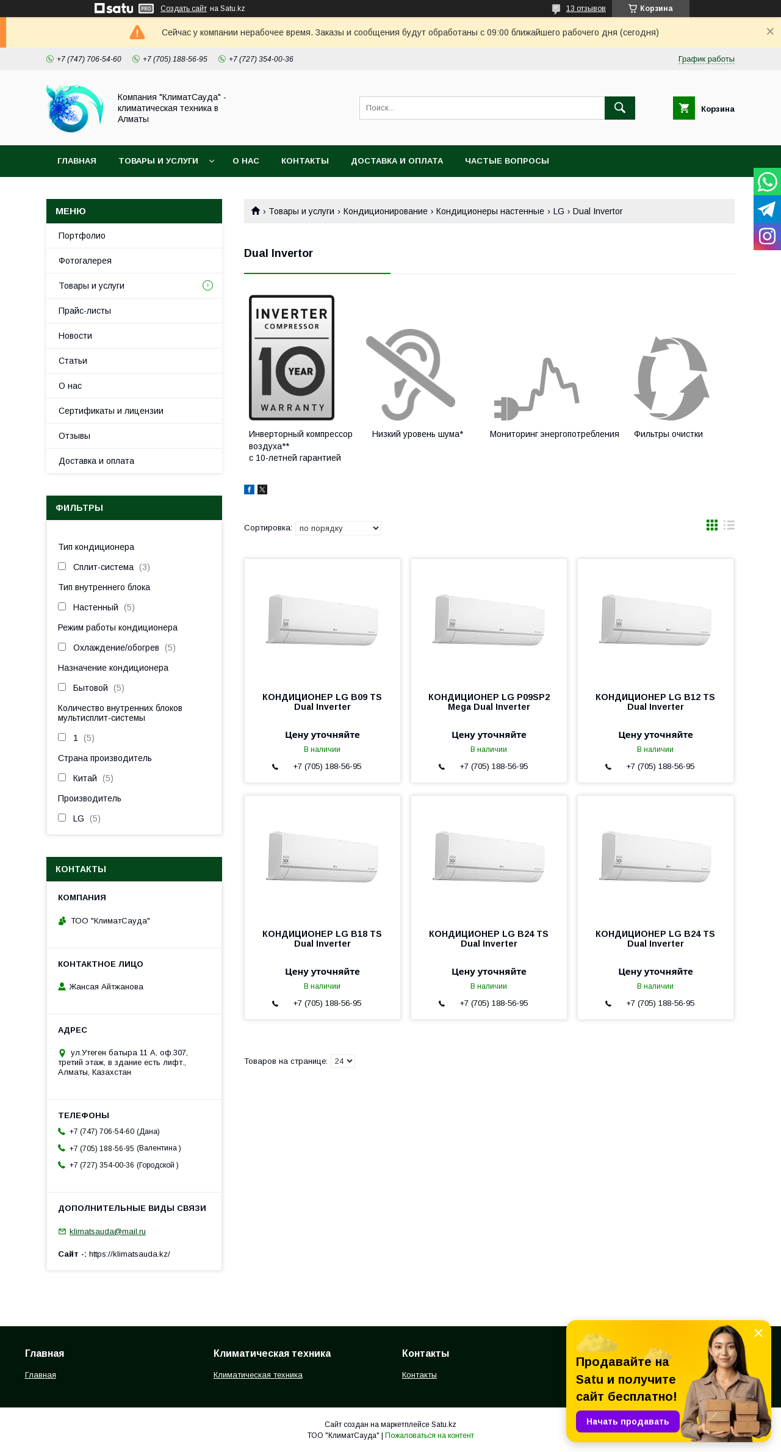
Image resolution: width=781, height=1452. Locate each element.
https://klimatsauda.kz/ (129, 1254)
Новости (75, 336)
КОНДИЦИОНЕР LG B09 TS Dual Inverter (322, 702)
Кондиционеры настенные (490, 211)
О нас (245, 160)
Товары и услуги (158, 160)
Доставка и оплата (397, 160)
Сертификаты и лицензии (111, 411)
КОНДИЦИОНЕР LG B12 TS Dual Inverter (655, 702)
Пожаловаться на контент (429, 1435)
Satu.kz (443, 1424)
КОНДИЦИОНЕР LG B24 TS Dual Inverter (489, 938)
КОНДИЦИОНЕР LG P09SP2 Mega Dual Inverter (489, 702)
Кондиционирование (386, 211)
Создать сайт (183, 8)
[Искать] (620, 108)
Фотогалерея (85, 260)
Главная (76, 160)
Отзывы (74, 436)
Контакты (305, 160)
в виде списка (729, 527)
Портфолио (82, 235)
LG (558, 211)
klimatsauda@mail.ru (108, 1231)
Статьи (73, 361)
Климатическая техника (258, 1374)
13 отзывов (586, 8)
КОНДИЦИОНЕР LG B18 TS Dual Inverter (322, 938)
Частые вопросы (507, 160)
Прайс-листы (85, 311)
